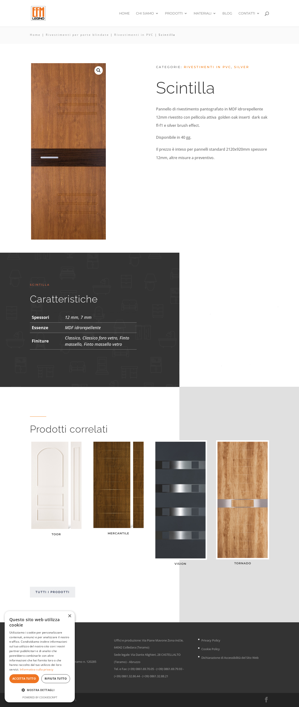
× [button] (69, 616)
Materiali (202, 13)
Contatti (246, 13)
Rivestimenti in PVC (133, 35)
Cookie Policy (210, 649)
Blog (227, 13)
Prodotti (174, 13)
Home (124, 13)
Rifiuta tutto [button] (56, 679)
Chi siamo (145, 13)
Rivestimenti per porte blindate (77, 35)
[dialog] (40, 656)
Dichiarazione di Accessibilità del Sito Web (230, 658)
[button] (98, 70)
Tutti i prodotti (53, 592)
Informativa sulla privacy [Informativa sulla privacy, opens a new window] (36, 669)
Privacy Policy (210, 640)
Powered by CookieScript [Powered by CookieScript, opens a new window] (39, 697)
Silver (241, 67)
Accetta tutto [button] (24, 679)
